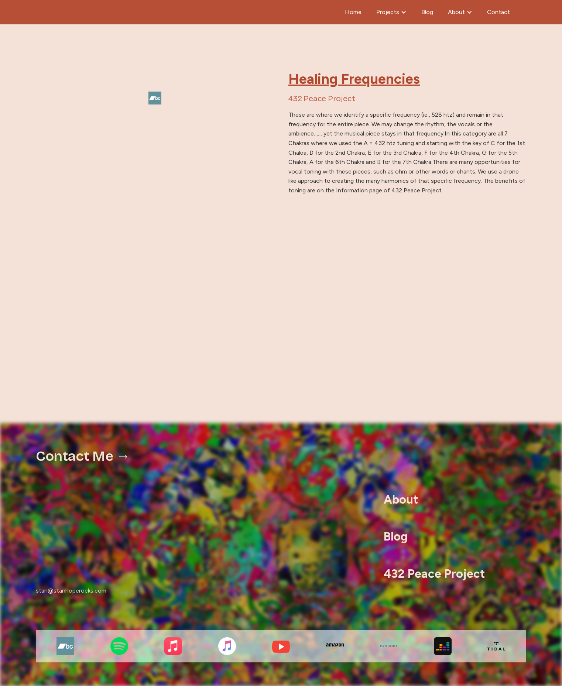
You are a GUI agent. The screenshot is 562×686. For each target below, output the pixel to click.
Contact (498, 12)
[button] (391, 12)
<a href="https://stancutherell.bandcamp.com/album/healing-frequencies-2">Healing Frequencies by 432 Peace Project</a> (281, 318)
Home (353, 12)
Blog (427, 12)
